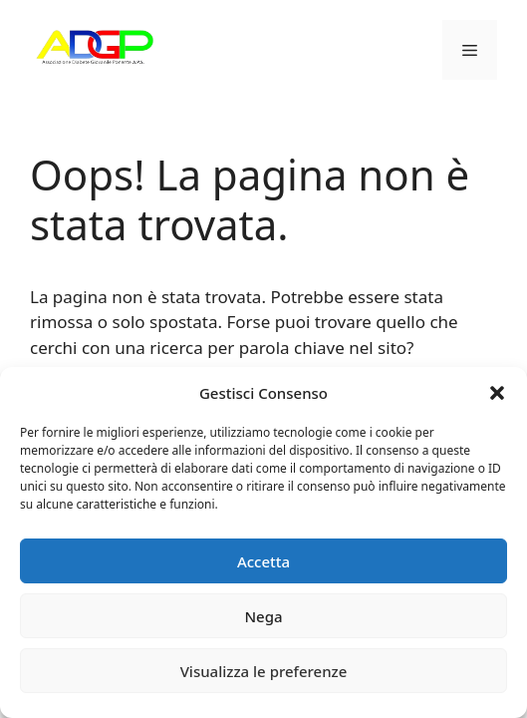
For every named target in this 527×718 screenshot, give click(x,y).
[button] (497, 393)
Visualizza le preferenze (264, 671)
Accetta (263, 561)
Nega (263, 616)
